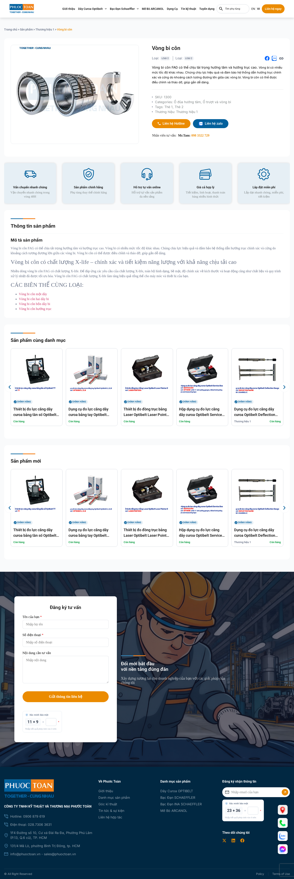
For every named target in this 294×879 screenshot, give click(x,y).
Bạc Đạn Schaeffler (129, 9)
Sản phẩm (26, 29)
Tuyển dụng (212, 9)
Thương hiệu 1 (44, 29)
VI (263, 9)
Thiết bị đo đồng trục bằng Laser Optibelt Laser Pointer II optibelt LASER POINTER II (147, 414)
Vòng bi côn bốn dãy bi (34, 304)
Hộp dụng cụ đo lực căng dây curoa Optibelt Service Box (200, 414)
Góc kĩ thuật (107, 804)
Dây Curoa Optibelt (97, 9)
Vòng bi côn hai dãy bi (34, 299)
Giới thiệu (74, 9)
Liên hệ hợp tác (110, 817)
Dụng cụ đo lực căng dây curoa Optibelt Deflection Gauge (254, 414)
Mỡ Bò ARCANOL (158, 9)
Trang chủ (10, 29)
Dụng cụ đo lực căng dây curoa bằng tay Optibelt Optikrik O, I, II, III (88, 414)
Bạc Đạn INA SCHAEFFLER (181, 804)
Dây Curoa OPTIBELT (176, 791)
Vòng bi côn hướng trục (35, 309)
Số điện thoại (33, 635)
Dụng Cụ (177, 9)
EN (258, 9)
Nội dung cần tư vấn (37, 653)
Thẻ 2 (179, 107)
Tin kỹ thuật (194, 9)
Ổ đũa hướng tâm (187, 102)
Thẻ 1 (168, 107)
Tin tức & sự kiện (111, 811)
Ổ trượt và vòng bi (217, 102)
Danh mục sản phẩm (114, 797)
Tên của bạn (32, 617)
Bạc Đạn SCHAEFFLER (177, 797)
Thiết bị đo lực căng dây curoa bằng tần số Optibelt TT (34, 414)
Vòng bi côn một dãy (33, 294)
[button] (267, 58)
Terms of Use (281, 874)
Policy (260, 874)
